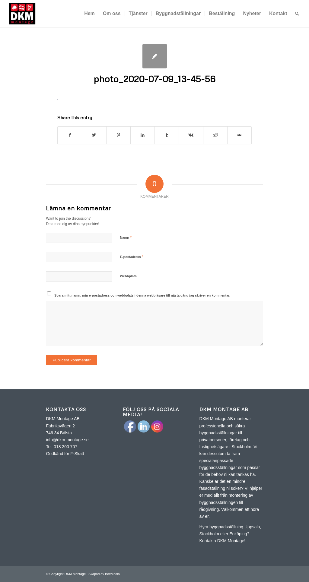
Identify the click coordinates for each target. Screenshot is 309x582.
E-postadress (131, 256)
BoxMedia (112, 574)
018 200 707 (65, 446)
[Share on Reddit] (215, 135)
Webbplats (128, 276)
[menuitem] (89, 13)
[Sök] (297, 13)
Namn (126, 237)
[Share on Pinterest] (118, 135)
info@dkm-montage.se (67, 439)
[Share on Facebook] (70, 135)
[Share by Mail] (239, 135)
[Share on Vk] (191, 135)
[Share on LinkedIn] (142, 135)
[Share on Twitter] (94, 135)
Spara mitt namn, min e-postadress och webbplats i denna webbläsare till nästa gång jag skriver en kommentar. (142, 295)
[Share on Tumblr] (167, 135)
